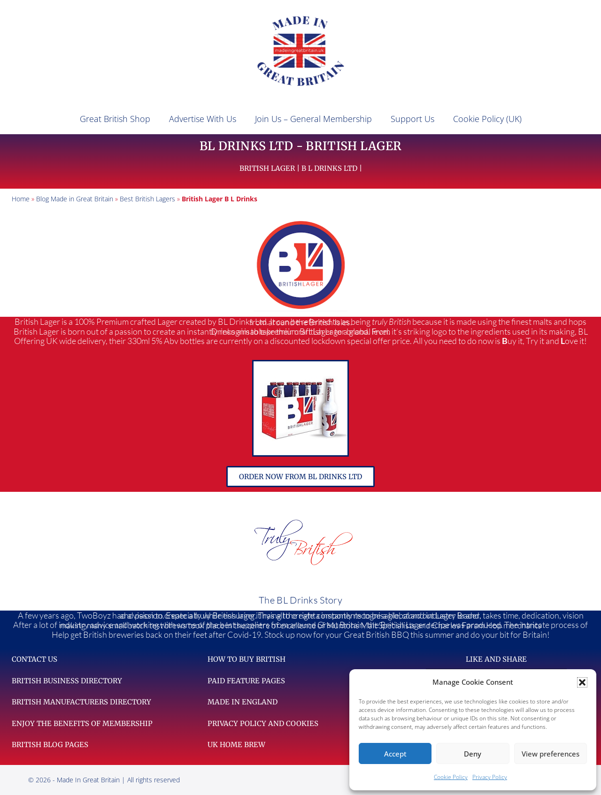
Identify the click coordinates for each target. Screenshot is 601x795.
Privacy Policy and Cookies (263, 723)
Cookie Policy (451, 777)
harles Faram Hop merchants (486, 625)
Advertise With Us (202, 118)
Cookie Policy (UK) (487, 118)
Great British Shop (115, 118)
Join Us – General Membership (313, 118)
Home (21, 198)
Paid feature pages (246, 680)
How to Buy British (246, 659)
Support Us (412, 118)
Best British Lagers (147, 198)
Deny (472, 753)
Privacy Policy (489, 777)
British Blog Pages (50, 744)
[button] (582, 682)
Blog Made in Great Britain (74, 198)
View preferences (550, 753)
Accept (395, 753)
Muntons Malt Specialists (371, 625)
